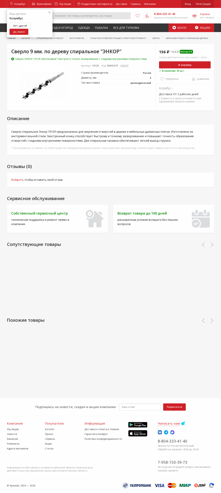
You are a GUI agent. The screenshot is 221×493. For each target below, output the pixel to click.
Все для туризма (126, 28)
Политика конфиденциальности (103, 438)
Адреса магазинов (17, 448)
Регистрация (203, 4)
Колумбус (18, 4)
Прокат (49, 434)
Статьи (49, 448)
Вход (188, 4)
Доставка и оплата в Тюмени (101, 429)
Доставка (121, 4)
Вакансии (12, 438)
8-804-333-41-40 (172, 441)
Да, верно (19, 31)
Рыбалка (101, 28)
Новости (12, 434)
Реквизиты (13, 443)
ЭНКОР (124, 65)
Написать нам (169, 423)
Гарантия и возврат (96, 434)
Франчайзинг (42, 4)
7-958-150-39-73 (172, 462)
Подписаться (174, 406)
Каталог (50, 429)
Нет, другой (20, 25)
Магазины (150, 4)
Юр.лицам (63, 4)
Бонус (179, 28)
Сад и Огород (62, 28)
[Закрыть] (49, 12)
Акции (202, 28)
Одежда (84, 28)
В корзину (184, 65)
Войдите (17, 180)
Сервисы (136, 4)
